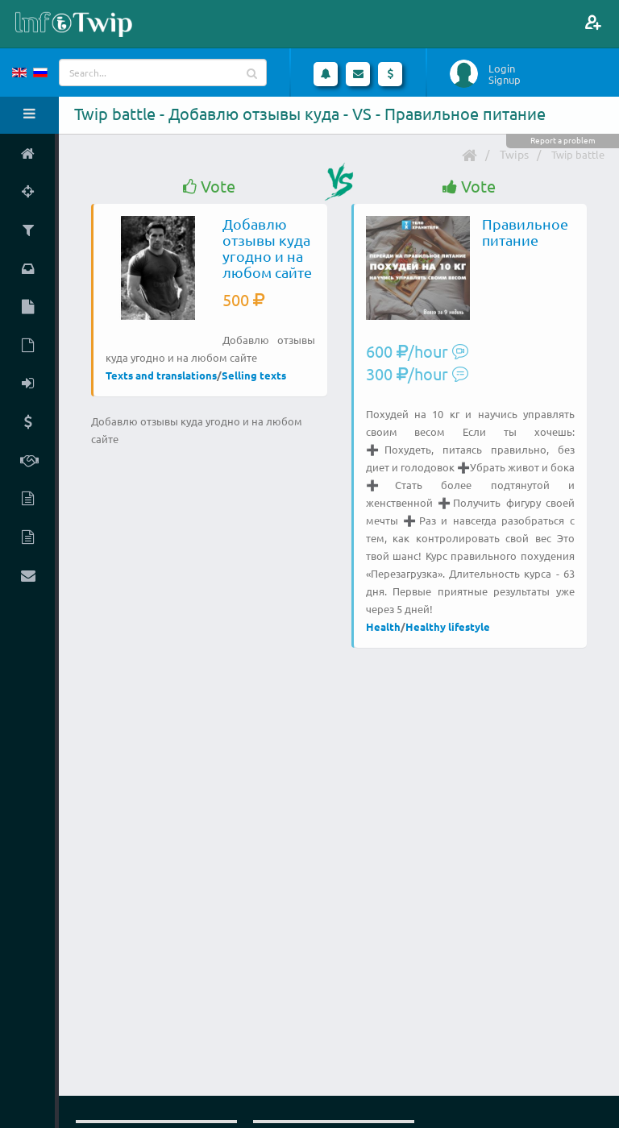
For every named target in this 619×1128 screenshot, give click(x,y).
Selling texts (254, 375)
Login (501, 68)
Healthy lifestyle (447, 626)
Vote (209, 186)
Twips (514, 154)
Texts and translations (161, 375)
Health (383, 626)
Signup (504, 79)
